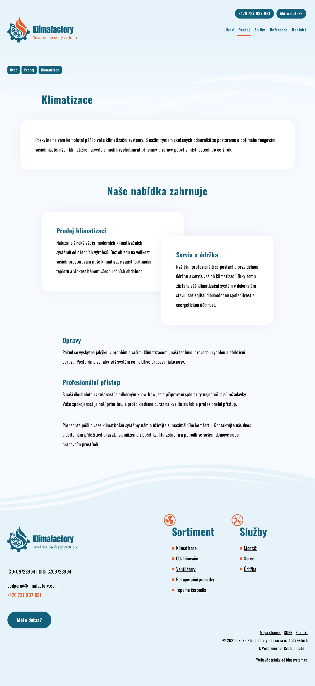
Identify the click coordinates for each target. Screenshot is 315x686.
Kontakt (299, 30)
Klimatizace (50, 69)
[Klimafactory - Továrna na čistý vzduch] (42, 30)
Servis (249, 558)
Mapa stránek (270, 632)
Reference (278, 30)
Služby (259, 30)
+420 (255, 13)
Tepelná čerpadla (191, 589)
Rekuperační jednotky (195, 579)
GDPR (288, 632)
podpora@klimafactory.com (32, 585)
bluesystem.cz (297, 660)
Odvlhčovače (187, 558)
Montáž (250, 548)
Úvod (230, 30)
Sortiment (193, 531)
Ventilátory (186, 569)
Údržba (250, 569)
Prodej (244, 30)
